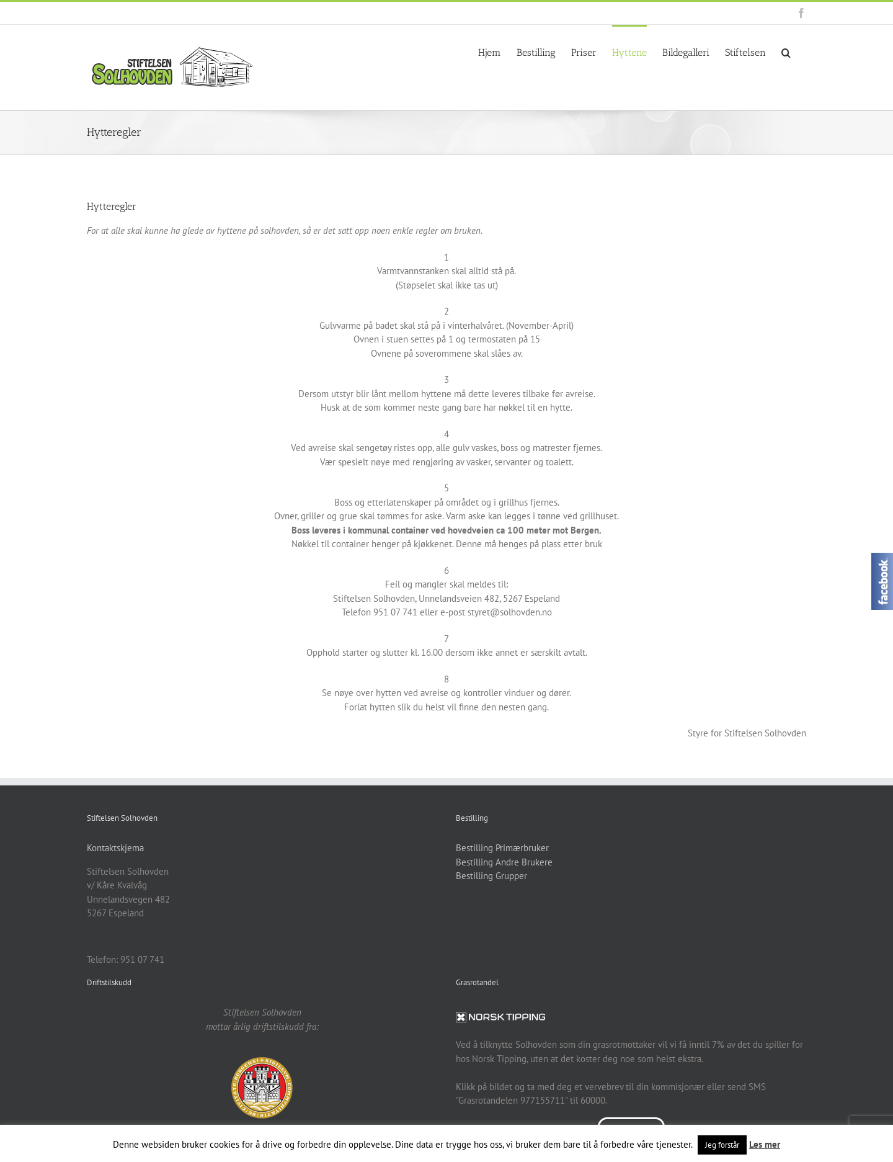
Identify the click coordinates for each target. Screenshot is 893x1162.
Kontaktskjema (115, 848)
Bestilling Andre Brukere (504, 862)
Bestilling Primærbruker (502, 848)
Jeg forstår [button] (722, 1145)
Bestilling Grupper (491, 876)
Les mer (764, 1144)
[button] (786, 51)
